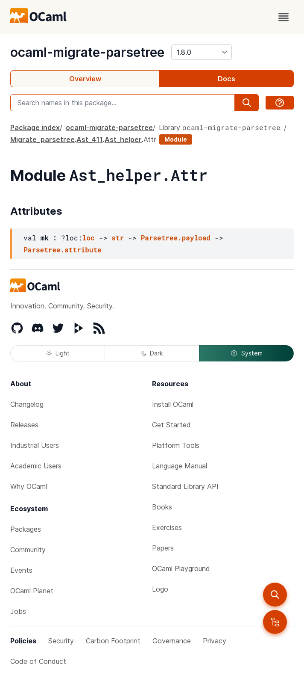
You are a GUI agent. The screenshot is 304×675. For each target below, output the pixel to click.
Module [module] (175, 139)
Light (58, 353)
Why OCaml (28, 486)
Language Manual (179, 466)
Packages (25, 529)
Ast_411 (89, 139)
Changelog (27, 404)
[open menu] (283, 17)
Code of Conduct (38, 661)
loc (88, 237)
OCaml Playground (181, 568)
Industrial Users (34, 445)
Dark (152, 353)
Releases (24, 424)
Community (28, 549)
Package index (35, 127)
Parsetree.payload (175, 237)
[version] (201, 52)
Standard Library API (185, 486)
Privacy (214, 641)
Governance (171, 641)
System (246, 353)
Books (162, 507)
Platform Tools (175, 445)
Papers (163, 548)
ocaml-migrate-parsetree (87, 52)
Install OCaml (172, 404)
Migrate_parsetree (42, 139)
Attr (149, 139)
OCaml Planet (31, 590)
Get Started (171, 424)
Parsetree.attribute (62, 249)
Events (21, 570)
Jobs (18, 611)
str (117, 237)
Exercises (167, 527)
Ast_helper (123, 139)
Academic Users (35, 466)
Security (61, 641)
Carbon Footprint (113, 641)
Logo (160, 589)
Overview (85, 78)
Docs (226, 78)
